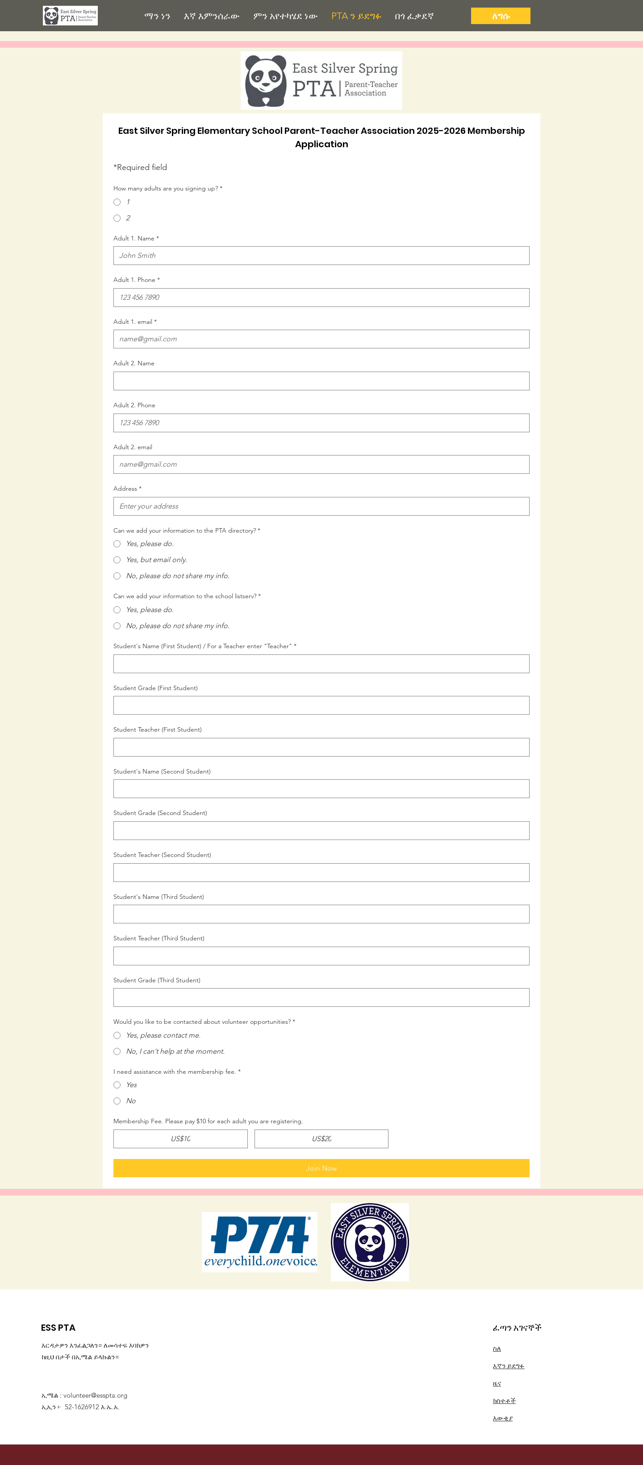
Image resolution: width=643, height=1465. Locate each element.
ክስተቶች (504, 1400)
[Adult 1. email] (319, 339)
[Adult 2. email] (319, 464)
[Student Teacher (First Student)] (319, 747)
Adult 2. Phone (134, 405)
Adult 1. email (135, 322)
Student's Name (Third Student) (158, 897)
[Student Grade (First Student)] (319, 705)
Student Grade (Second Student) (160, 813)
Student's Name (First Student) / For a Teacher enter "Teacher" (204, 646)
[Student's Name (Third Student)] (319, 914)
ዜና (497, 1383)
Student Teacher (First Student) (157, 729)
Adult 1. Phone (136, 280)
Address (127, 488)
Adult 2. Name (133, 363)
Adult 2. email (132, 447)
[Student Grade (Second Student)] (319, 831)
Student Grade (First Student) (155, 688)
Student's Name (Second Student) (162, 771)
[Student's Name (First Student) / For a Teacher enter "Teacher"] (319, 664)
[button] (157, 16)
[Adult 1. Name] (319, 256)
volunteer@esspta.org (95, 1395)
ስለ (497, 1348)
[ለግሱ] (500, 16)
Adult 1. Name (136, 238)
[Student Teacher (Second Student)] (319, 872)
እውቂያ (503, 1418)
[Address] (319, 506)
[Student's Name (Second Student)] (319, 789)
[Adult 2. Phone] (319, 423)
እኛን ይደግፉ (509, 1366)
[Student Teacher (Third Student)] (319, 956)
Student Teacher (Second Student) (162, 855)
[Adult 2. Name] (319, 381)
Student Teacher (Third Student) (159, 938)
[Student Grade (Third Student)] (319, 997)
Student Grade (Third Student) (156, 980)
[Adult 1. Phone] (319, 297)
